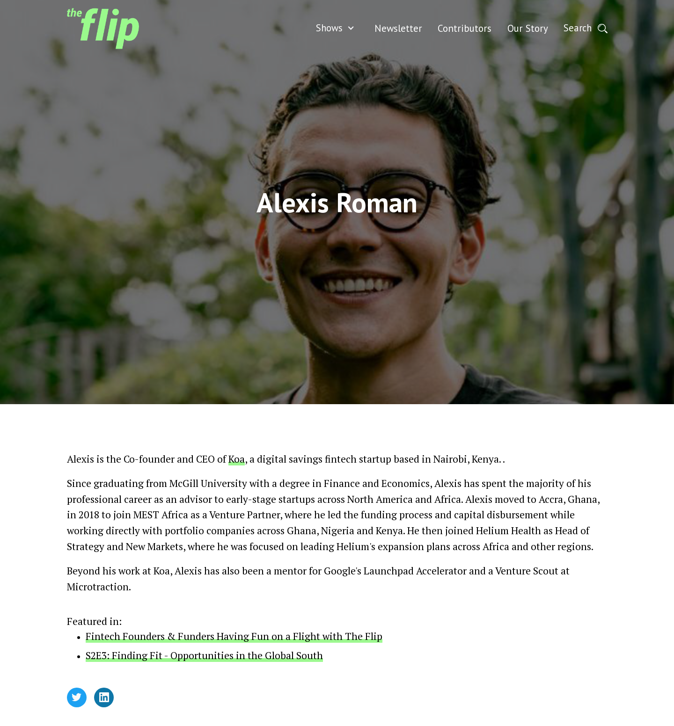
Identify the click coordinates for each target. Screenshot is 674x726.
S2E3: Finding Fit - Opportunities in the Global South (204, 655)
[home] (103, 28)
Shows (329, 28)
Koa (236, 458)
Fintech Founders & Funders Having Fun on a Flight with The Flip (234, 636)
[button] (337, 29)
